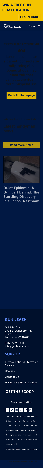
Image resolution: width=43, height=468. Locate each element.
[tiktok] (25, 410)
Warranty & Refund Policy (21, 382)
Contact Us (12, 377)
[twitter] (12, 410)
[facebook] (7, 410)
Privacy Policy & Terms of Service (21, 363)
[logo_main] (12, 25)
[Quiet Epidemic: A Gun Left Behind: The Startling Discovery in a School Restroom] (21, 158)
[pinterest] (21, 410)
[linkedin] (30, 410)
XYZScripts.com (32, 461)
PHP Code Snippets (12, 461)
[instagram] (16, 410)
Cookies (10, 371)
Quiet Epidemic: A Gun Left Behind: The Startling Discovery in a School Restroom (21, 193)
